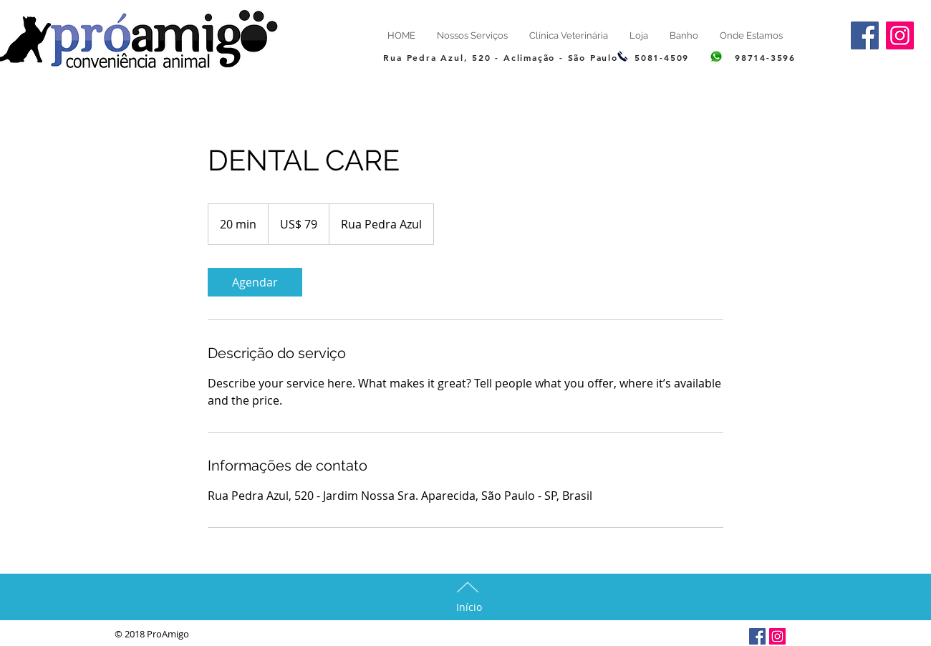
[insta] (900, 35)
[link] (255, 282)
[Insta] (777, 636)
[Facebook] (865, 35)
